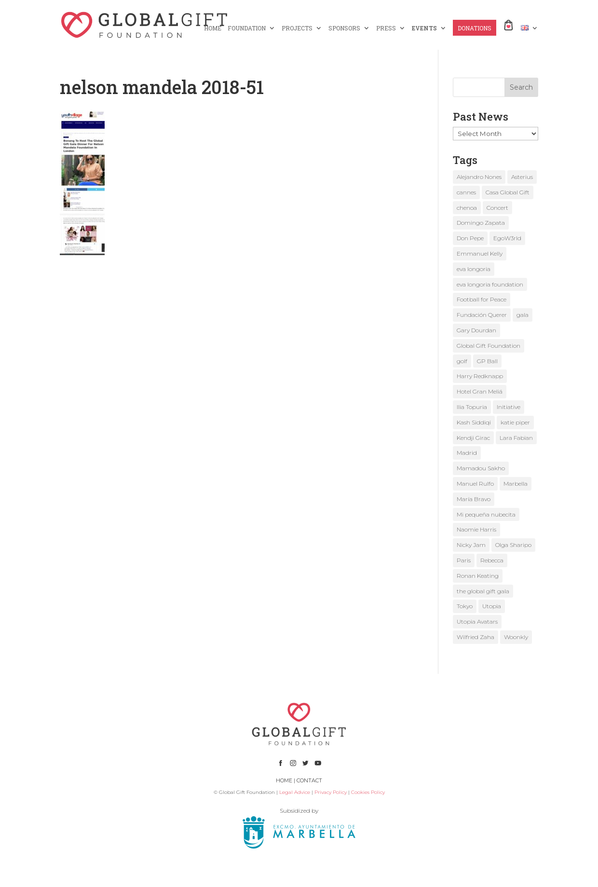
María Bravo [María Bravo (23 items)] (473, 499)
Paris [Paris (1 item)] (464, 560)
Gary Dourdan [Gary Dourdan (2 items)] (476, 330)
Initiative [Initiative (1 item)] (508, 406)
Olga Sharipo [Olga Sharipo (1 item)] (513, 544)
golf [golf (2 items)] (462, 361)
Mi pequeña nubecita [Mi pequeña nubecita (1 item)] (486, 514)
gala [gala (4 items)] (522, 314)
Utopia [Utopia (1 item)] (491, 606)
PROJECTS (297, 28)
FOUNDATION (247, 28)
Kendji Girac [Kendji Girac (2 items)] (473, 437)
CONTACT (309, 780)
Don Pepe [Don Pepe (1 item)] (470, 238)
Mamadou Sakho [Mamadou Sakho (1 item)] (481, 468)
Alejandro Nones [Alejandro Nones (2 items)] (479, 176)
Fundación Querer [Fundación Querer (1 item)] (482, 314)
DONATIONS (474, 28)
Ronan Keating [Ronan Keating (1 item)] (478, 575)
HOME (212, 28)
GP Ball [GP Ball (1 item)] (487, 361)
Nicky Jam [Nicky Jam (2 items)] (471, 544)
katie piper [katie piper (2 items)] (515, 422)
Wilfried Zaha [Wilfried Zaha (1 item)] (475, 637)
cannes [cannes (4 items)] (466, 192)
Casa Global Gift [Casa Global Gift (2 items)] (508, 192)
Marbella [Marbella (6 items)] (515, 483)
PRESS (386, 28)
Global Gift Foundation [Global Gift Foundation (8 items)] (488, 345)
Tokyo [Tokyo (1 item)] (465, 606)
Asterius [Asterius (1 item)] (522, 176)
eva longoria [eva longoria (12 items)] (473, 269)
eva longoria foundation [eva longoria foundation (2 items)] (490, 284)
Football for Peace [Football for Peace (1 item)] (481, 299)
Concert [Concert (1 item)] (497, 207)
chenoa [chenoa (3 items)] (467, 207)
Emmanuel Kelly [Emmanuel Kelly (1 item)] (480, 253)
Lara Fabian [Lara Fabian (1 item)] (516, 437)
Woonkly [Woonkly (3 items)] (516, 637)
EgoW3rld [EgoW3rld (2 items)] (507, 238)
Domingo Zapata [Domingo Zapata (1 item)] (481, 222)
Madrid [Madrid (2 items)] (467, 452)
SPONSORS (344, 28)
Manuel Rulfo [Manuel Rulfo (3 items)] (475, 483)
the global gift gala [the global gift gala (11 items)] (483, 591)
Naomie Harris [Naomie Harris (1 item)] (476, 529)
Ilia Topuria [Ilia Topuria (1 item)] (472, 406)
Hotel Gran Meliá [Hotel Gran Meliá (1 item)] (480, 391)
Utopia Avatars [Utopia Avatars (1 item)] (477, 621)
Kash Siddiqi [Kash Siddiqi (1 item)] (474, 422)
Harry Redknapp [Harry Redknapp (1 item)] (480, 376)
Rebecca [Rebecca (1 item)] (491, 560)
